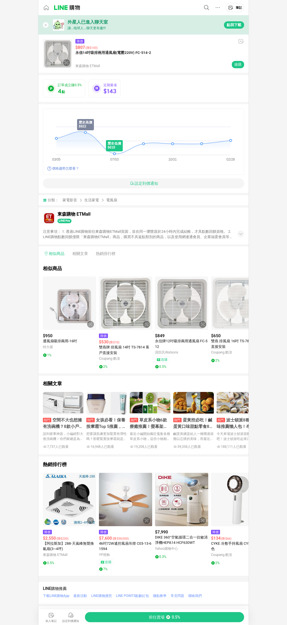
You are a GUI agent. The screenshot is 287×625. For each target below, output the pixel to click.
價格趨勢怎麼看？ (65, 168)
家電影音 (70, 200)
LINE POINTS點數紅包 (132, 596)
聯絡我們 (195, 596)
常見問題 (177, 596)
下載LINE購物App (56, 596)
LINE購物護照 (101, 596)
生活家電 (91, 200)
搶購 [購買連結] (238, 64)
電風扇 (111, 200)
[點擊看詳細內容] (69, 303)
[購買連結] (164, 617)
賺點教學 (159, 596)
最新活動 (80, 596)
